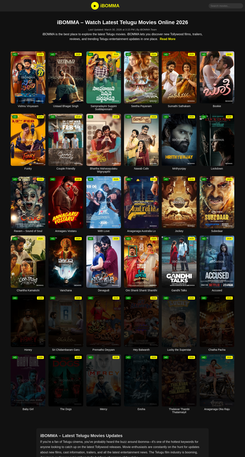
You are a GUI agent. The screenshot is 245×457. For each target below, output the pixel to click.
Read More (168, 39)
